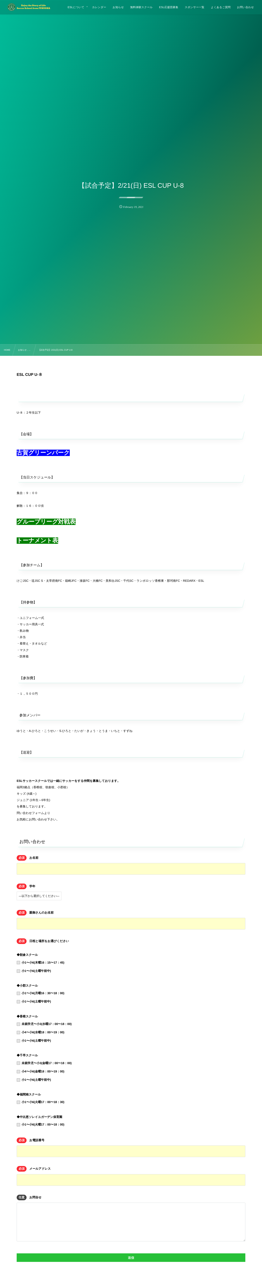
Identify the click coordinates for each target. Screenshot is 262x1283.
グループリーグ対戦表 (46, 522)
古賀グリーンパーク (43, 453)
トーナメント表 (37, 540)
